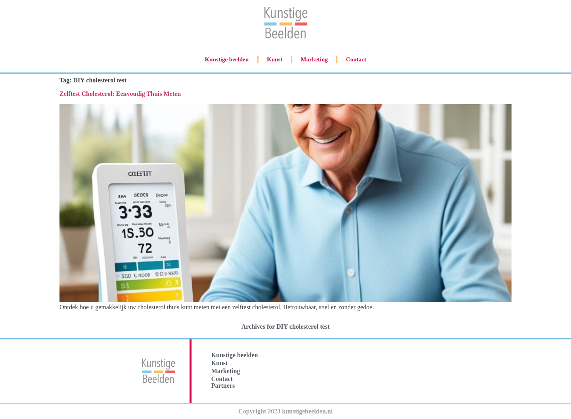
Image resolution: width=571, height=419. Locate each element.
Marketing (314, 59)
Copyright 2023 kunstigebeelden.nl (285, 411)
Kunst (274, 59)
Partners (223, 385)
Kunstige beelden (227, 59)
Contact (356, 59)
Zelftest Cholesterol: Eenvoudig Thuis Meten (120, 93)
